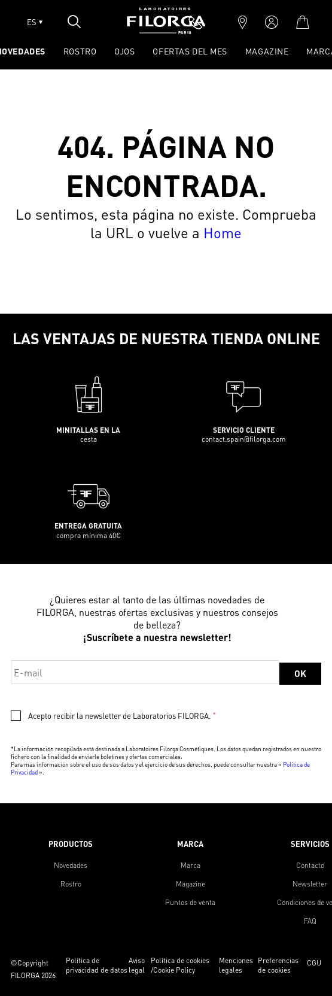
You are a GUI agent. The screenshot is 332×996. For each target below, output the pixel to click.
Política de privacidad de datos (96, 965)
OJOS (124, 50)
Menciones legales (236, 965)
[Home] (166, 30)
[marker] (242, 22)
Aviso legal (137, 965)
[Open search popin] (74, 21)
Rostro (70, 883)
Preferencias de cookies (278, 965)
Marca (190, 865)
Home (222, 232)
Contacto (310, 865)
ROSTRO (79, 50)
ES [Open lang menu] (34, 22)
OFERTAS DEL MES (190, 50)
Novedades (70, 865)
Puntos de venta (190, 902)
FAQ (310, 920)
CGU (314, 962)
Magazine (266, 50)
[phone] (195, 22)
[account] (271, 22)
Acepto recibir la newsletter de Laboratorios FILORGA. (121, 716)
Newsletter (310, 883)
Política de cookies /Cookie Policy (180, 965)
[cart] (302, 22)
